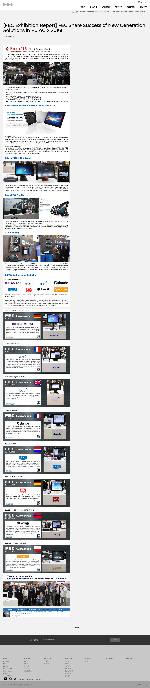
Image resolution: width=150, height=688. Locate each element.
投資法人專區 (69, 671)
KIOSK (5, 663)
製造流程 (67, 666)
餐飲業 (26, 661)
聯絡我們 (143, 7)
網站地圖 (38, 679)
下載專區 (47, 661)
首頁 (73, 12)
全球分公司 (68, 673)
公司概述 (67, 661)
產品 (83, 7)
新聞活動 (88, 658)
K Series (6, 661)
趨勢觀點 (131, 7)
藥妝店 (26, 663)
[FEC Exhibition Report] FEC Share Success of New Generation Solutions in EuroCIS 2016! (110, 12)
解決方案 (93, 7)
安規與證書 (68, 668)
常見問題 (47, 663)
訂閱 (115, 640)
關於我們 (118, 7)
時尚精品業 (27, 668)
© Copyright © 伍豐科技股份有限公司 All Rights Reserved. (20, 685)
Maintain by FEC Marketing (138, 685)
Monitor (6, 673)
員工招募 (109, 658)
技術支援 (106, 7)
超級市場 (26, 666)
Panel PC (6, 666)
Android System (8, 676)
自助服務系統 (28, 671)
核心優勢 (67, 663)
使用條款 (21, 679)
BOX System (7, 671)
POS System (7, 668)
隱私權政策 (30, 679)
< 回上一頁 (75, 628)
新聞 (86, 661)
